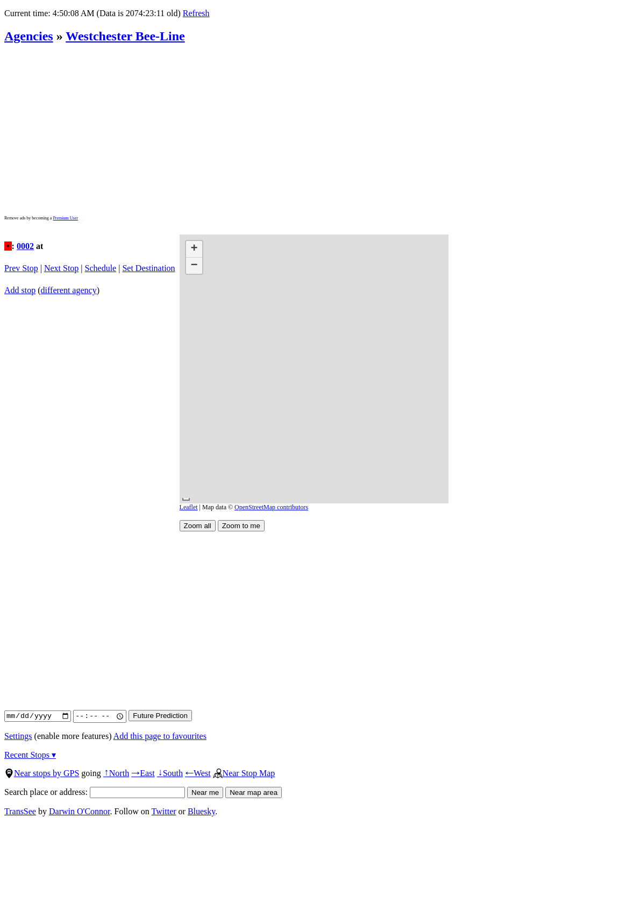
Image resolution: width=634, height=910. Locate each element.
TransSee (20, 811)
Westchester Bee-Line (125, 36)
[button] (194, 249)
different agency (69, 290)
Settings (18, 736)
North (116, 773)
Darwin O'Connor (79, 811)
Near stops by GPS (41, 773)
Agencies (28, 36)
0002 (25, 246)
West (198, 773)
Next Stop (61, 268)
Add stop (19, 290)
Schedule (101, 268)
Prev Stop (21, 268)
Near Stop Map (244, 773)
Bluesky (201, 811)
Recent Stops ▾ (30, 754)
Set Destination (148, 268)
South (170, 773)
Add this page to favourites (159, 736)
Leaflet (189, 507)
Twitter (164, 811)
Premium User (65, 218)
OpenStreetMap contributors (271, 507)
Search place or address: (94, 792)
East (143, 773)
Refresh (196, 13)
